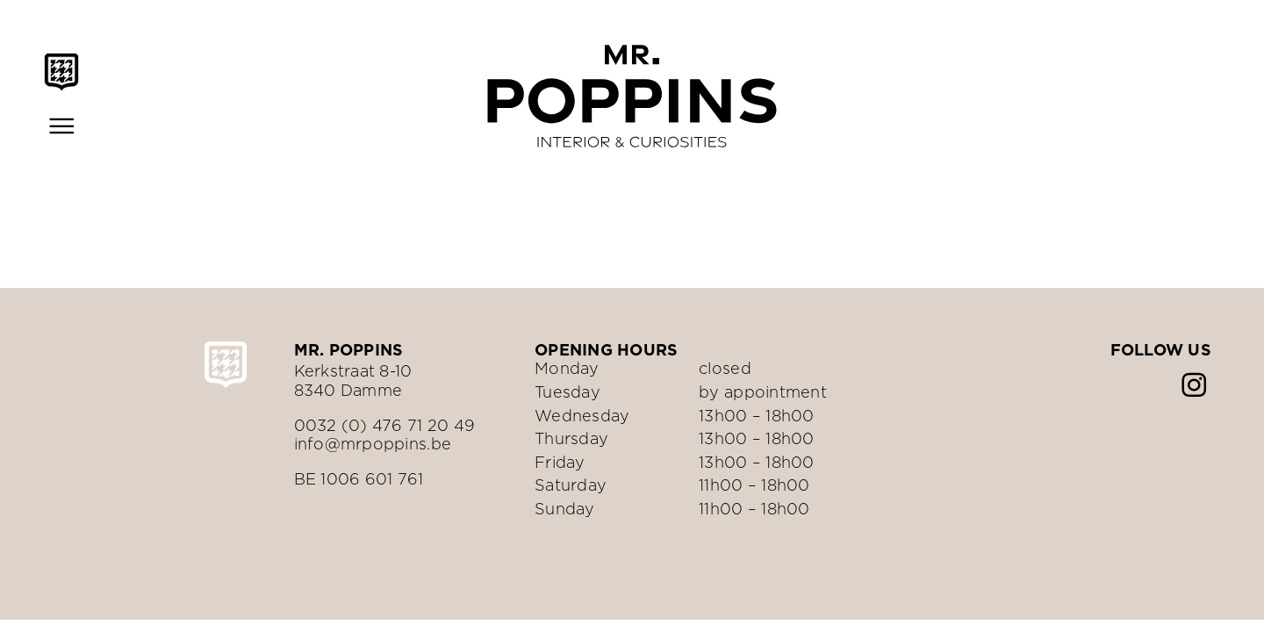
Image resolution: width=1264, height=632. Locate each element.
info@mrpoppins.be (373, 444)
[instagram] (1193, 385)
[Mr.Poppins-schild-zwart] (61, 60)
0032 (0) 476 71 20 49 (385, 425)
